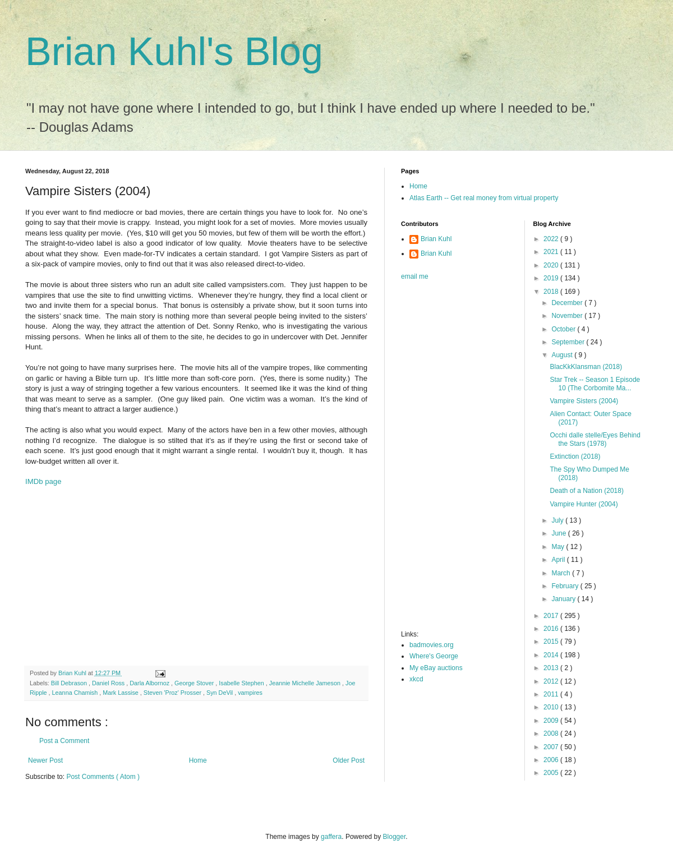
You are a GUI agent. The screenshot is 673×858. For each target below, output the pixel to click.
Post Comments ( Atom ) (103, 777)
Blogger (394, 837)
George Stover (194, 683)
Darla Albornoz (150, 683)
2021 (551, 252)
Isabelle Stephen (242, 683)
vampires (250, 692)
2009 (551, 721)
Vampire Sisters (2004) (584, 401)
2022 (551, 239)
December (567, 303)
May (558, 547)
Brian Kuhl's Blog (174, 51)
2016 (551, 629)
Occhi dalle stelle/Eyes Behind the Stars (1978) (595, 439)
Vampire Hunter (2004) (583, 504)
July (558, 520)
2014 (551, 655)
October (564, 329)
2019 (551, 278)
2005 (551, 773)
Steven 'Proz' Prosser (173, 692)
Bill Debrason (70, 683)
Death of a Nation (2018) (586, 491)
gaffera (331, 837)
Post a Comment (64, 741)
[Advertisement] (196, 575)
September (568, 342)
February (565, 586)
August (562, 355)
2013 (551, 668)
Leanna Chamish (76, 692)
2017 (551, 616)
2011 (551, 694)
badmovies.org (431, 645)
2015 (551, 641)
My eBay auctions (436, 668)
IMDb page (43, 481)
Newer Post (45, 760)
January (564, 599)
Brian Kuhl (436, 239)
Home (198, 760)
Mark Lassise (121, 692)
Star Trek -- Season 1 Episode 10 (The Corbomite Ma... (595, 383)
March (561, 573)
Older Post (349, 760)
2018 (551, 292)
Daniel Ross (109, 683)
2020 (551, 265)
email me (414, 276)
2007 (551, 747)
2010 (551, 707)
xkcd (416, 679)
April (558, 560)
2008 (551, 733)
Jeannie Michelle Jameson (305, 683)
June (559, 533)
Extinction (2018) (575, 456)
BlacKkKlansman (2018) (586, 367)
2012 (551, 681)
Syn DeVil (220, 692)
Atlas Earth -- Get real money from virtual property (483, 198)
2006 (551, 760)
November (567, 316)
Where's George (433, 656)
